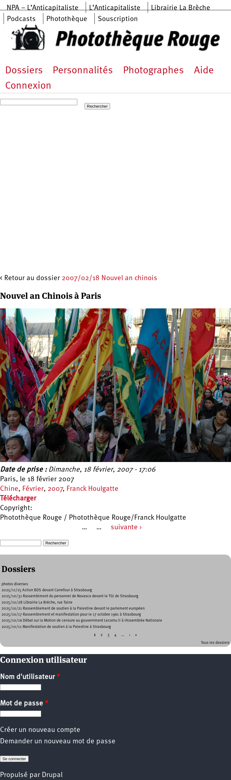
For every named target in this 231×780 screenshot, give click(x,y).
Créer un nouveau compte (40, 730)
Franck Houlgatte (92, 489)
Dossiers (24, 71)
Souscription (118, 19)
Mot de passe (24, 703)
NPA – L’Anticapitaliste (43, 8)
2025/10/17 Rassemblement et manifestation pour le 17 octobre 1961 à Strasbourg (71, 614)
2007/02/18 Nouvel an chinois (109, 278)
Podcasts (21, 19)
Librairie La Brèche (180, 8)
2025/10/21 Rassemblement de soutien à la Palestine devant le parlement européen (73, 608)
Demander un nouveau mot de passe (58, 741)
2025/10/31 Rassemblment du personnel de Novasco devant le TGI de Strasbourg (70, 596)
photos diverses (15, 584)
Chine (9, 489)
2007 (55, 489)
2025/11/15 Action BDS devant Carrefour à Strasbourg (47, 590)
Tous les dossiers (215, 643)
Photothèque (66, 19)
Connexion (28, 86)
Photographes (153, 71)
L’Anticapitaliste (114, 8)
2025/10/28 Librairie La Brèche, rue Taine (37, 602)
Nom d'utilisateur (30, 677)
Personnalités (83, 71)
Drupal (52, 775)
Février (33, 489)
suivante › (126, 527)
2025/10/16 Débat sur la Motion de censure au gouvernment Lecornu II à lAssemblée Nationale (82, 620)
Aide (204, 71)
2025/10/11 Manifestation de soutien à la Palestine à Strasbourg (56, 627)
